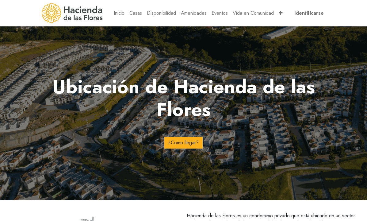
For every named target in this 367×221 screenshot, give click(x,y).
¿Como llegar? (183, 142)
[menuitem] (119, 13)
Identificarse (309, 13)
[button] (280, 13)
